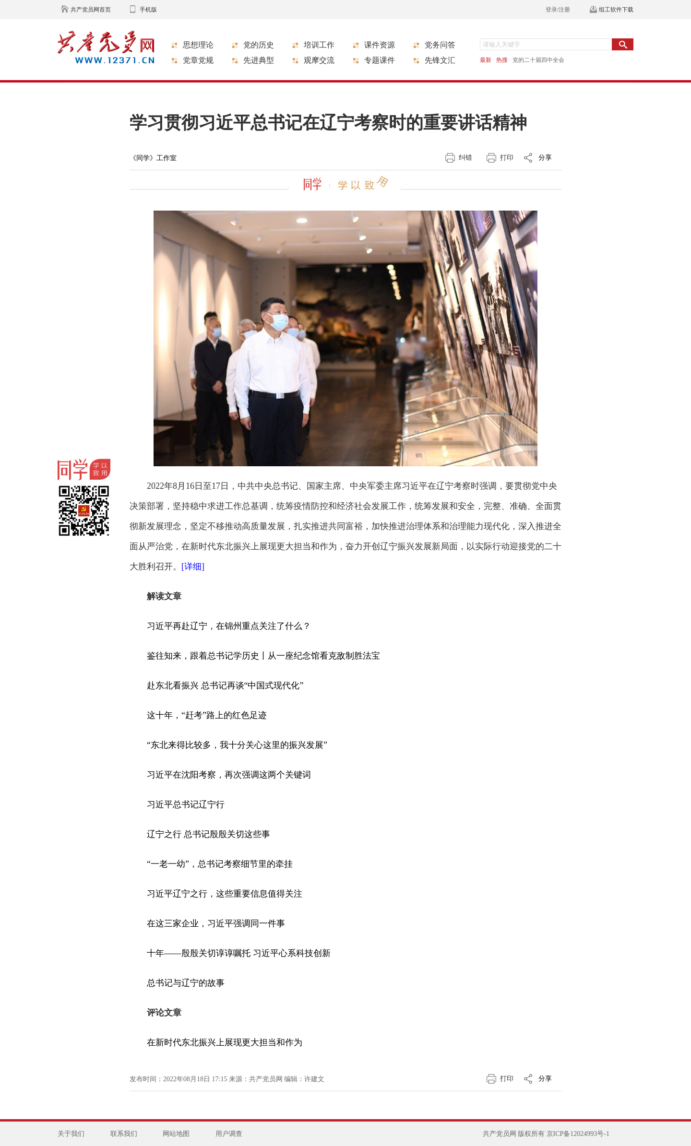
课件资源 (379, 45)
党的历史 (258, 45)
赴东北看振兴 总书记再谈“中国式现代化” (225, 685)
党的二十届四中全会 (538, 60)
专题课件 (379, 60)
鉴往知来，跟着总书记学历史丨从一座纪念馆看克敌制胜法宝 (263, 656)
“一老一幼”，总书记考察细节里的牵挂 (220, 864)
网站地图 (176, 1133)
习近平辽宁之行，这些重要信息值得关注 (224, 893)
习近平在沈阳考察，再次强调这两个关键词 (229, 775)
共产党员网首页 (91, 9)
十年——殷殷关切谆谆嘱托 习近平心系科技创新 (239, 953)
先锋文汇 (440, 60)
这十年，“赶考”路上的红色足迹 (207, 715)
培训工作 (319, 45)
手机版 (148, 9)
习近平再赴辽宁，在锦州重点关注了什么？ (229, 626)
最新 (485, 60)
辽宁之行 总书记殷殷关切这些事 (208, 834)
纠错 (465, 157)
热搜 (502, 60)
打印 (506, 157)
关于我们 (71, 1133)
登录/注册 (558, 9)
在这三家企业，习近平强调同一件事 (216, 923)
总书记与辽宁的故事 (186, 983)
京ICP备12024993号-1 (578, 1133)
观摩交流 (319, 60)
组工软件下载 (616, 9)
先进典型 (258, 60)
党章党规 (198, 60)
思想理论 (198, 45)
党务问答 (440, 45)
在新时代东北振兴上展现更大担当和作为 (224, 1042)
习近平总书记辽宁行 (186, 804)
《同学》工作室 (153, 158)
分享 (545, 157)
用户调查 (228, 1133)
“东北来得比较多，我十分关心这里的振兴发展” (237, 745)
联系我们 (123, 1133)
